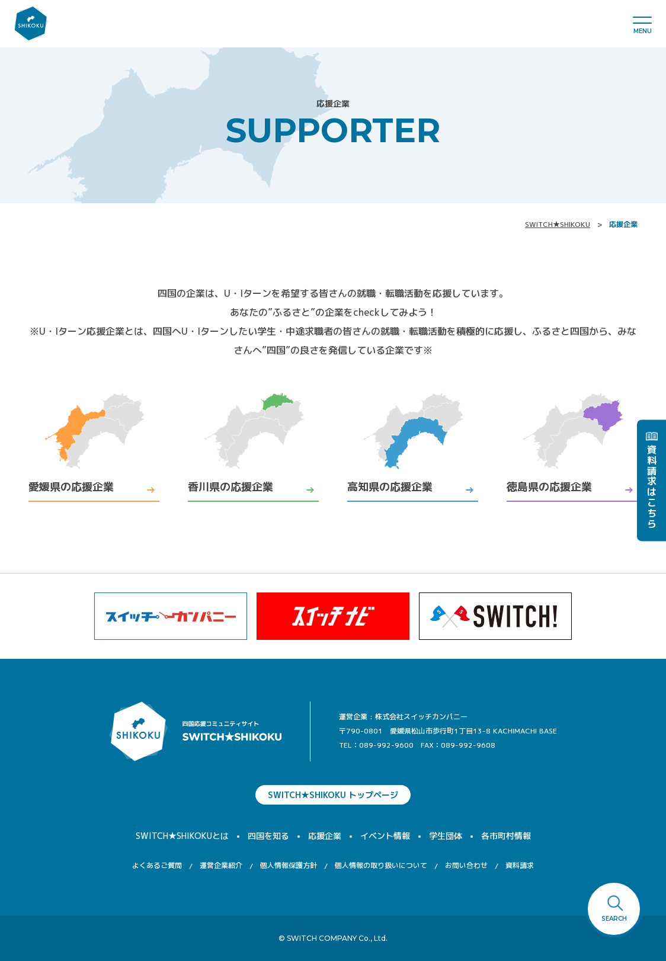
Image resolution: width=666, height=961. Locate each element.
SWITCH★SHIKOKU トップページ (333, 794)
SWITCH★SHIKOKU (557, 224)
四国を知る (268, 835)
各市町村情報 (506, 835)
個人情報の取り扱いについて (381, 865)
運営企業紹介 (221, 865)
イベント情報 (385, 835)
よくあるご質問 (157, 865)
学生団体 (445, 835)
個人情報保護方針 (288, 865)
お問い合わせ (466, 865)
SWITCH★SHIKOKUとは (182, 835)
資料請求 (519, 865)
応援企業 (324, 835)
